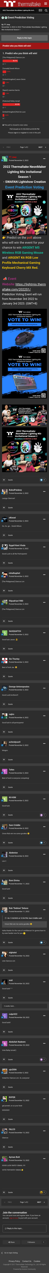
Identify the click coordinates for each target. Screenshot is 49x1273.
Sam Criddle (33, 918)
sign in (16, 133)
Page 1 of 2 (24, 147)
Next (40, 147)
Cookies (37, 1261)
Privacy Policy (14, 1261)
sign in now (13, 1218)
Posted (18, 160)
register (24, 133)
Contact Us (26, 1261)
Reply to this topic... (14, 1228)
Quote (10, 480)
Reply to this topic (24, 38)
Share (11, 1242)
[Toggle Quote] (6, 918)
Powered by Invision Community (24, 1269)
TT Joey (7, 25)
